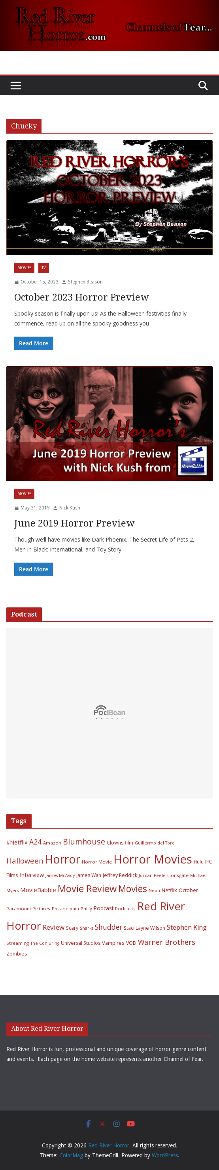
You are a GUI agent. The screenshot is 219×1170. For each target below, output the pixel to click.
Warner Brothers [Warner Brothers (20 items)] (166, 942)
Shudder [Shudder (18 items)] (108, 927)
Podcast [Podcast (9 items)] (103, 908)
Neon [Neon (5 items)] (154, 890)
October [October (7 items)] (188, 890)
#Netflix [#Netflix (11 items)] (17, 842)
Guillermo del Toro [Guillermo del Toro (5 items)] (155, 843)
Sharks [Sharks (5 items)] (86, 928)
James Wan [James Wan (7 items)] (88, 875)
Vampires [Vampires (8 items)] (113, 942)
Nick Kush (69, 508)
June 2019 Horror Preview (74, 523)
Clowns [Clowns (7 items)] (115, 842)
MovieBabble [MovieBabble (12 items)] (38, 890)
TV (44, 268)
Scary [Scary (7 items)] (72, 928)
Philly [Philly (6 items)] (86, 908)
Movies (24, 268)
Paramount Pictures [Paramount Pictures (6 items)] (28, 908)
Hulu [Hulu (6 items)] (199, 862)
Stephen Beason (85, 282)
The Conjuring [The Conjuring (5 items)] (44, 943)
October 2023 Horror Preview (81, 297)
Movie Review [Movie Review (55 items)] (87, 888)
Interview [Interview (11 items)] (32, 875)
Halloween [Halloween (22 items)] (24, 861)
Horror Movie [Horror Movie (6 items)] (97, 862)
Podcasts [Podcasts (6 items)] (125, 908)
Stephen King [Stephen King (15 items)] (187, 927)
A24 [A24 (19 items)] (35, 841)
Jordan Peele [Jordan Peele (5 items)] (152, 875)
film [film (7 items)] (129, 842)
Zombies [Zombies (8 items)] (16, 953)
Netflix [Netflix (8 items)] (169, 890)
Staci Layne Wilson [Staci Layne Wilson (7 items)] (144, 928)
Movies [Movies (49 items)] (132, 889)
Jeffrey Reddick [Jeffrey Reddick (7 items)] (120, 875)
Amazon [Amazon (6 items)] (52, 843)
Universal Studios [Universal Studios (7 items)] (80, 943)
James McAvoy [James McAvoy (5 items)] (60, 875)
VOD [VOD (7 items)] (131, 943)
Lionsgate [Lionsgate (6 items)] (178, 875)
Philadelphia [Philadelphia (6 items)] (65, 908)
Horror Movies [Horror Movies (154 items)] (152, 859)
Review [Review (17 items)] (53, 927)
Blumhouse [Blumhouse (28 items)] (84, 841)
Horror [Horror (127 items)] (62, 859)
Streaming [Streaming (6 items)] (17, 943)
